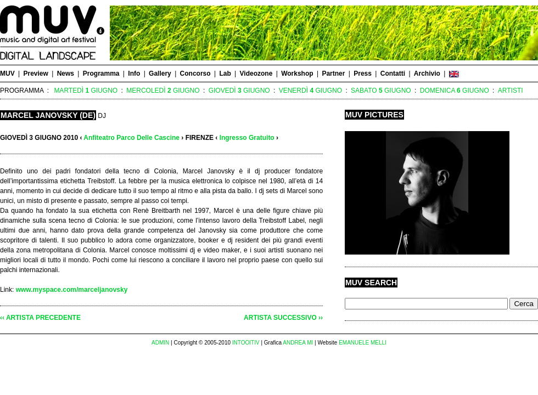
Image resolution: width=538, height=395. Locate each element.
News (65, 73)
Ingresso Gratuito (247, 138)
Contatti (392, 73)
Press (363, 73)
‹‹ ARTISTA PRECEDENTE (40, 317)
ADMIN (160, 343)
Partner (333, 73)
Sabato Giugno (381, 90)
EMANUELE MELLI (362, 343)
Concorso (195, 73)
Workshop (297, 73)
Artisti (510, 90)
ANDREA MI (298, 343)
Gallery (160, 73)
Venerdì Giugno (310, 90)
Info (134, 73)
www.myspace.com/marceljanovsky (72, 290)
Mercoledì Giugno (162, 90)
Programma (101, 73)
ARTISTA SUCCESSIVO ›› (283, 317)
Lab (225, 73)
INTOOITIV (246, 343)
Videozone (256, 73)
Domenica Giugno (454, 90)
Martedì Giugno (85, 90)
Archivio (427, 73)
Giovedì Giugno (239, 90)
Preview (35, 73)
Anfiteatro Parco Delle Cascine (131, 138)
